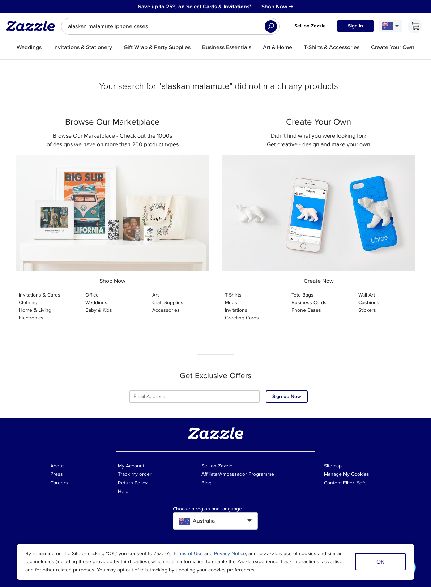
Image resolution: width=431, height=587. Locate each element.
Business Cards (309, 302)
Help (123, 491)
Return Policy (133, 483)
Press (56, 474)
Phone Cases (306, 310)
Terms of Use (188, 554)
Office (92, 295)
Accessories (166, 310)
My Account (131, 466)
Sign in (355, 26)
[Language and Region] (390, 26)
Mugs (231, 302)
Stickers (367, 310)
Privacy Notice (230, 554)
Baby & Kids (98, 310)
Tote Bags (302, 295)
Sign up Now (286, 396)
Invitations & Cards (39, 295)
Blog (206, 483)
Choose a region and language (207, 509)
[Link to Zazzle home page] (33, 26)
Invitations (236, 310)
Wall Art (366, 295)
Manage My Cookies (346, 474)
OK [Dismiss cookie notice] (380, 561)
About (57, 466)
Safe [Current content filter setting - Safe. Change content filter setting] (362, 483)
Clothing (28, 302)
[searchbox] (170, 26)
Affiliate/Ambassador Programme (237, 474)
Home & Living (35, 310)
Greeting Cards (242, 318)
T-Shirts (233, 295)
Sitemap (333, 466)
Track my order (135, 474)
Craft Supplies (167, 302)
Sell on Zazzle (310, 26)
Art (155, 295)
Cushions (368, 302)
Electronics (31, 318)
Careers (59, 483)
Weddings (96, 302)
